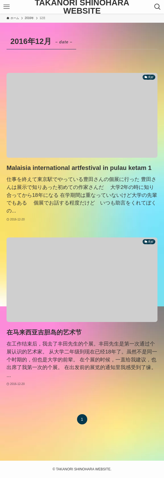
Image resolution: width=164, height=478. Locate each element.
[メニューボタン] (6, 7)
